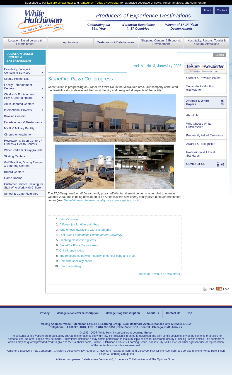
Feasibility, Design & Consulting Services (17, 71)
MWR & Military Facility (19, 128)
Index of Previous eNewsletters (159, 274)
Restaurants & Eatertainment (116, 42)
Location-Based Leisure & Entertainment (25, 42)
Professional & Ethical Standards (200, 153)
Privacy (45, 313)
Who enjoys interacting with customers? (85, 229)
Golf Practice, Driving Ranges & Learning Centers (23, 164)
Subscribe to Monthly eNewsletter (200, 88)
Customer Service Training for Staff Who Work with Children (23, 185)
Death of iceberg (70, 266)
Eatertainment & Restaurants (23, 122)
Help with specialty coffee (75, 261)
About (207, 10)
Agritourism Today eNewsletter (99, 2)
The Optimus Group (163, 359)
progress (78, 245)
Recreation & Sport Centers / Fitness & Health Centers (23, 142)
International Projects (18, 110)
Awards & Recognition (200, 143)
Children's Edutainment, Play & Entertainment (19, 96)
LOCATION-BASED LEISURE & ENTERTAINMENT (20, 57)
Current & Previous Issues (203, 78)
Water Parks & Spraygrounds (23, 150)
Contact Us (173, 313)
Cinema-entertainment (18, 134)
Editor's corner (68, 219)
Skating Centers (14, 156)
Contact (222, 10)
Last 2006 (90, 235)
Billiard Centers (14, 172)
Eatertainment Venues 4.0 (97, 359)
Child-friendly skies (71, 250)
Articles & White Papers (197, 102)
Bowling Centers (15, 116)
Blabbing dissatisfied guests (77, 240)
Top (189, 313)
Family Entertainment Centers (18, 86)
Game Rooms (13, 178)
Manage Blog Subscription (123, 313)
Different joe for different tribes (79, 224)
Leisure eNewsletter (60, 2)
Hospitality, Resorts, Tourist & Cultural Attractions (207, 42)
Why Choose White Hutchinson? (198, 125)
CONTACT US (195, 164)
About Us (192, 115)
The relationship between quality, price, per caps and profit (101, 200)
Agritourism (70, 42)
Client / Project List (16, 78)
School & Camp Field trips (21, 193)
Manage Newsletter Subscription (78, 313)
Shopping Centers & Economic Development (161, 42)
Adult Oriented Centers (19, 104)
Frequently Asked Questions (204, 135)
